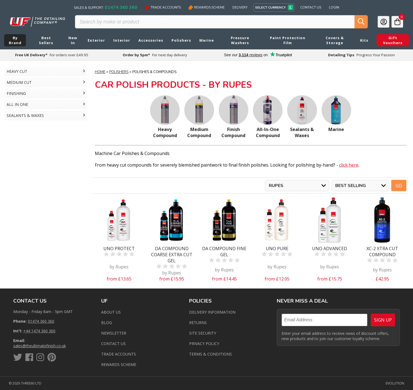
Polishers (118, 72)
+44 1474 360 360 (39, 330)
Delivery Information (212, 312)
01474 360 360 (41, 321)
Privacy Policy (204, 343)
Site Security (202, 333)
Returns (198, 322)
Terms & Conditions (210, 354)
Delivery (240, 7)
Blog (106, 322)
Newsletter (113, 333)
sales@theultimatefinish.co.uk (39, 345)
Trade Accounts (163, 7)
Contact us (113, 343)
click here (348, 165)
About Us (111, 312)
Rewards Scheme (207, 7)
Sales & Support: (105, 7)
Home (100, 72)
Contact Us (310, 7)
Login (334, 7)
